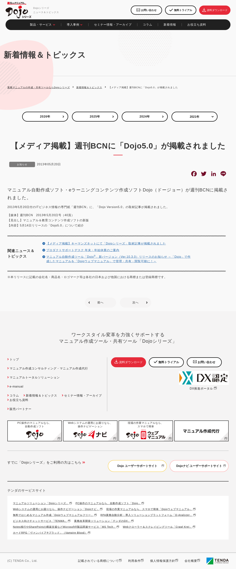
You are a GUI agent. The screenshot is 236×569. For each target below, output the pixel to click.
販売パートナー (21, 409)
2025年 (95, 116)
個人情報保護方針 (162, 560)
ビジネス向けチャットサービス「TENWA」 (40, 520)
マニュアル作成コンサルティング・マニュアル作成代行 (49, 368)
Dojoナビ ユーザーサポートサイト (201, 466)
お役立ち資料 (19, 400)
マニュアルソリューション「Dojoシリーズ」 (41, 503)
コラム (14, 395)
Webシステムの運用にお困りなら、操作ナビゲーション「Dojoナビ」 (56, 509)
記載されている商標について (98, 560)
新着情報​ (170, 24)
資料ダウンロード (215, 10)
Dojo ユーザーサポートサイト (141, 466)
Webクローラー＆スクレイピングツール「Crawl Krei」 (157, 526)
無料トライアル (180, 10)
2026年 (45, 116)
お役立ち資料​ (196, 24)
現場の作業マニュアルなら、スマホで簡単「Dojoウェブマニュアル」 (149, 509)
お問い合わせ (146, 10)
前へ (100, 302)
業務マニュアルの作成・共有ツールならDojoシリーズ (38, 87)
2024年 (145, 116)
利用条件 (134, 560)
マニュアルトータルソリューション (35, 377)
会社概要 (191, 560)
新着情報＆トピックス (89, 87)
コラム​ (147, 24)
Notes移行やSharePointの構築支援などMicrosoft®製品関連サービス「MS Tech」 (64, 526)
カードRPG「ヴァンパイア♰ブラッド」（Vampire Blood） (50, 532)
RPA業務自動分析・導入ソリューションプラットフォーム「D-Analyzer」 (146, 515)
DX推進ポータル (204, 388)
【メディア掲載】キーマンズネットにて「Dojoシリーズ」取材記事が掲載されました (106, 243)
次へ (135, 302)
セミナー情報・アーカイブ (113, 24)
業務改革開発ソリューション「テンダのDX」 (102, 520)
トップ (14, 359)
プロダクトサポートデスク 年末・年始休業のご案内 (82, 250)
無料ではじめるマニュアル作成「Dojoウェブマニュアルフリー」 (53, 515)
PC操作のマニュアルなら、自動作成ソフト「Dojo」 (108, 503)
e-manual (16, 386)
